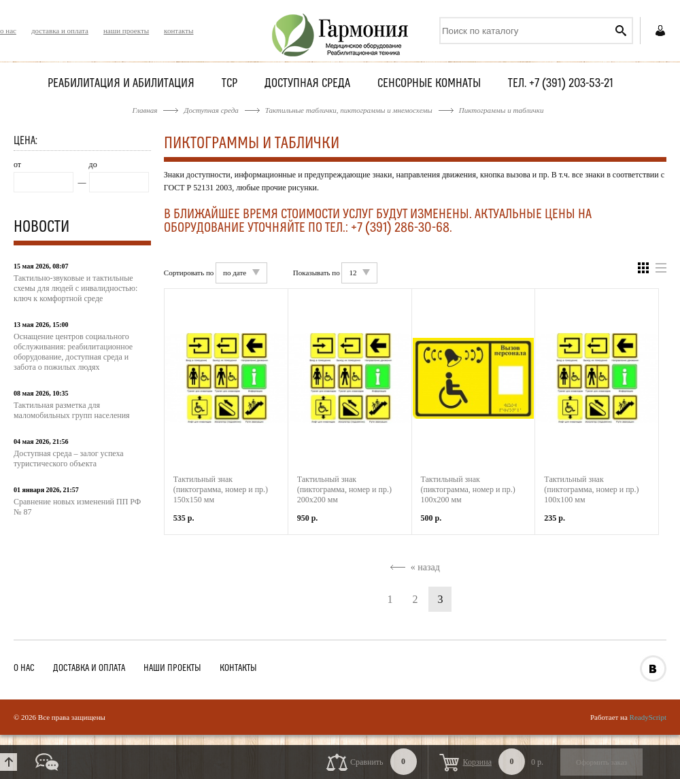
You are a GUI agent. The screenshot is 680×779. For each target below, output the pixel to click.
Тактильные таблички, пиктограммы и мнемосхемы (348, 110)
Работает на (628, 717)
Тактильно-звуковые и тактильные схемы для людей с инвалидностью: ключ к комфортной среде (75, 288)
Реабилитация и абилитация (121, 83)
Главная (144, 110)
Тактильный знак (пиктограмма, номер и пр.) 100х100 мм (591, 489)
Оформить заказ (601, 762)
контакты (178, 31)
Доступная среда (307, 83)
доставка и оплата (59, 31)
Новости (41, 228)
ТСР (229, 83)
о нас (8, 31)
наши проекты (126, 31)
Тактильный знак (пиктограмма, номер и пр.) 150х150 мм (220, 489)
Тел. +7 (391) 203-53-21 (560, 83)
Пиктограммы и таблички (501, 110)
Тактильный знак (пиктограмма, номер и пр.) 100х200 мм (468, 489)
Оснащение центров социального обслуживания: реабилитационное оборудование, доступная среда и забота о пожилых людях (73, 352)
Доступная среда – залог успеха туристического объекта (69, 458)
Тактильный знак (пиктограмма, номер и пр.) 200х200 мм (344, 489)
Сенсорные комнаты (429, 83)
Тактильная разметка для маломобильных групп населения (72, 410)
